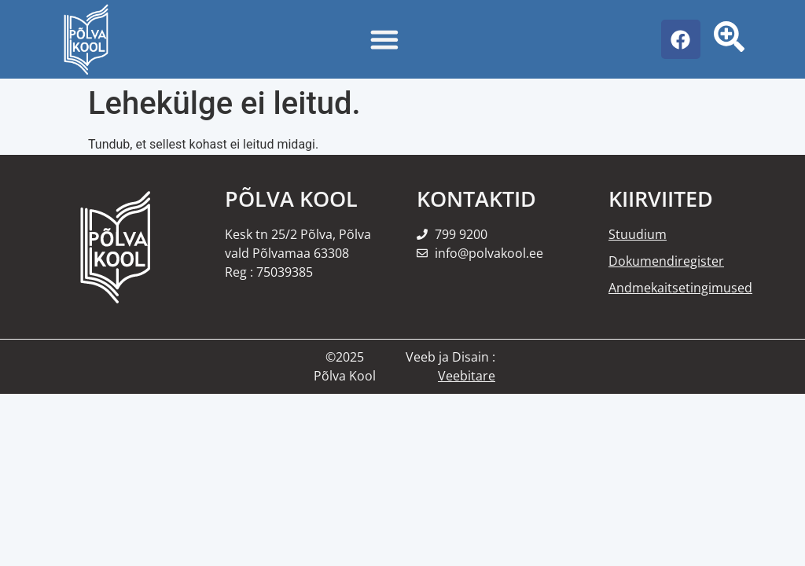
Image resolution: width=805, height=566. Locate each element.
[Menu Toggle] (384, 39)
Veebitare (466, 375)
